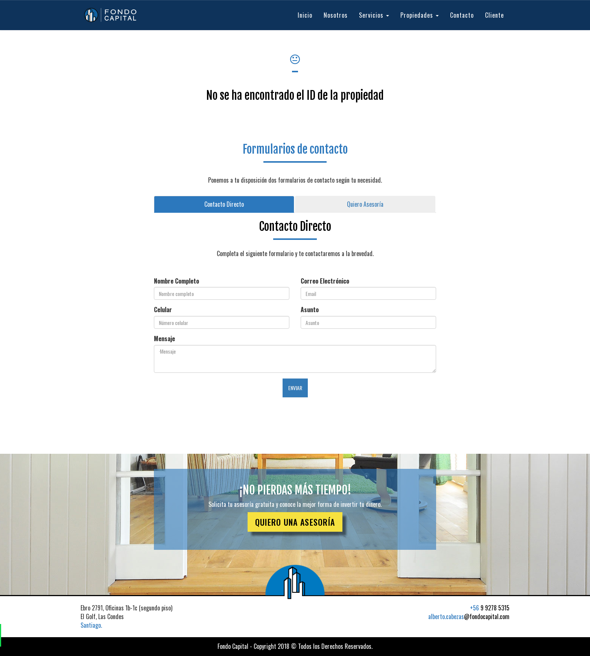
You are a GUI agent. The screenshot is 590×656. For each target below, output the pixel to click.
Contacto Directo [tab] (224, 204)
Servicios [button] (374, 15)
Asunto (310, 309)
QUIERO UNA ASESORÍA (295, 522)
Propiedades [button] (419, 15)
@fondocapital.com (468, 616)
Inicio (305, 15)
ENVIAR (295, 388)
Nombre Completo (176, 281)
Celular (163, 309)
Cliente (494, 15)
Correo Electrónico (325, 281)
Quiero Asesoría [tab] (365, 204)
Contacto (462, 15)
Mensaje (164, 338)
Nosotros (336, 15)
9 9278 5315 (489, 607)
